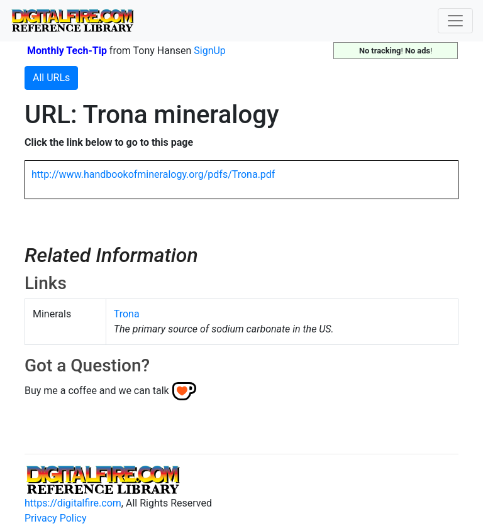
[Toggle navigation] (455, 20)
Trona (127, 314)
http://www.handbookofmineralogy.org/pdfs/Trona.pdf (153, 174)
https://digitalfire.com (73, 503)
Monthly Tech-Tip (67, 51)
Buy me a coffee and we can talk (97, 391)
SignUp (210, 51)
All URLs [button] (51, 78)
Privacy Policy (56, 518)
